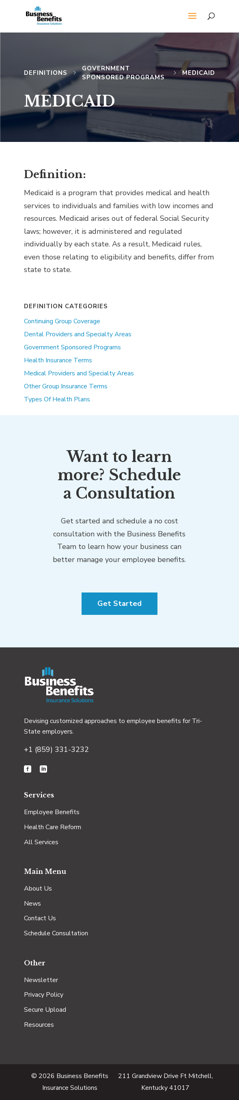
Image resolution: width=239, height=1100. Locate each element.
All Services (41, 842)
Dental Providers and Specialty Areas (77, 334)
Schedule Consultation (56, 933)
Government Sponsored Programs (72, 347)
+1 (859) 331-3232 (56, 749)
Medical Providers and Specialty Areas (79, 373)
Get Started (119, 603)
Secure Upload (45, 1009)
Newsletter (41, 980)
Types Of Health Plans (57, 399)
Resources (39, 1024)
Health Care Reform (52, 827)
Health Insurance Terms (58, 360)
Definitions (45, 73)
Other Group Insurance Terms (66, 386)
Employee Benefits (52, 812)
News (32, 903)
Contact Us (40, 918)
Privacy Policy (43, 994)
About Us (38, 888)
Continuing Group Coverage (62, 321)
